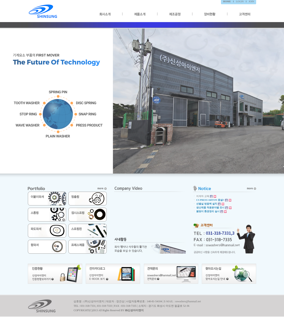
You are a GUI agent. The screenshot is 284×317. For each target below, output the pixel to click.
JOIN (251, 1)
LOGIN (239, 1)
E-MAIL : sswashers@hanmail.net (182, 301)
